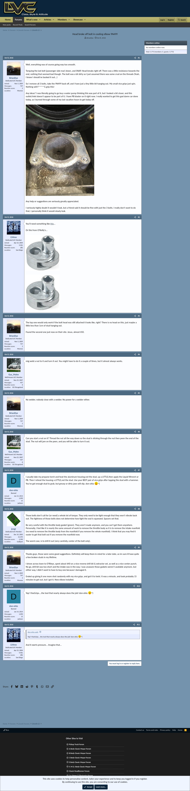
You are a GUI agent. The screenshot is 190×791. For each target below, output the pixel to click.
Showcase (78, 19)
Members (62, 19)
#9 (139, 547)
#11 (138, 625)
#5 (139, 393)
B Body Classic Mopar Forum (80, 753)
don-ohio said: (33, 632)
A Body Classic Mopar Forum (80, 749)
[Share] (135, 58)
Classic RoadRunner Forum (79, 771)
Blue (6, 730)
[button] (40, 19)
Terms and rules (152, 730)
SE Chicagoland (17, 387)
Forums (18, 19)
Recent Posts (18, 25)
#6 (139, 432)
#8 (139, 509)
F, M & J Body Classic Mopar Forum (82, 767)
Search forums (30, 25)
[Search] (181, 20)
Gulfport (20, 542)
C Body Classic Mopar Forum (80, 758)
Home (8, 19)
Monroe (20, 91)
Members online (152, 43)
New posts (7, 25)
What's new (31, 19)
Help (174, 730)
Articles (47, 19)
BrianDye (90, 38)
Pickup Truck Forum (76, 744)
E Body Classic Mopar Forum (80, 762)
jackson (20, 503)
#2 (139, 217)
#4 (139, 354)
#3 (139, 316)
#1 (139, 58)
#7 (139, 470)
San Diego (19, 250)
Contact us (140, 730)
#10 (138, 586)
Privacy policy (165, 730)
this (52, 223)
